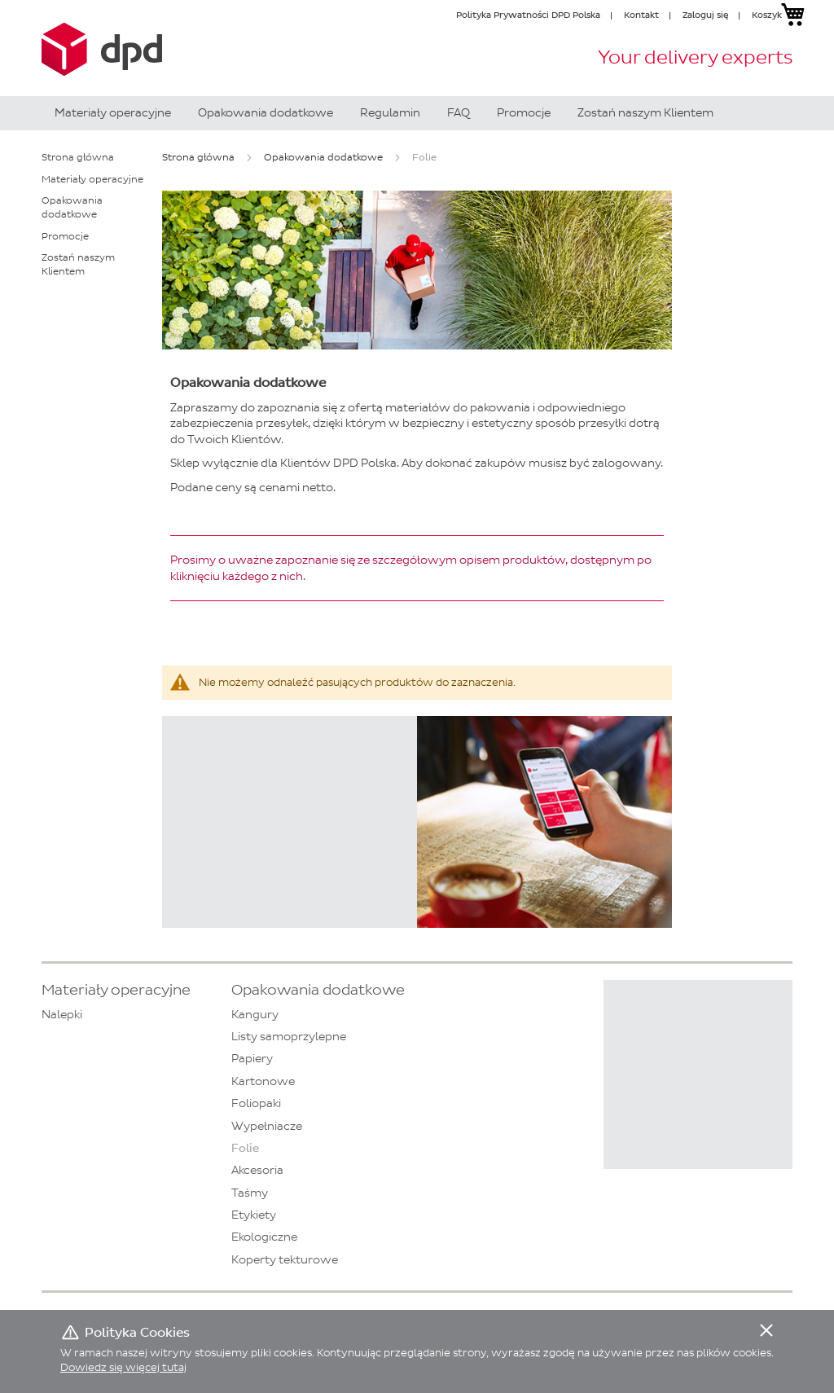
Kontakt (641, 14)
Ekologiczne (264, 1237)
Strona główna (198, 157)
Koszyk (767, 14)
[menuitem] (112, 113)
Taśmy (249, 1193)
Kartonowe (263, 1081)
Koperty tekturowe (284, 1260)
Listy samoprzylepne (288, 1037)
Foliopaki (256, 1103)
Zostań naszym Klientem (78, 264)
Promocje (65, 236)
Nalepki (62, 1015)
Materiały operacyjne (92, 179)
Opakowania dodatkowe (323, 157)
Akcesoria (257, 1170)
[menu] (417, 113)
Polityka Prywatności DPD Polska (528, 14)
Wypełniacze (266, 1126)
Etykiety (253, 1215)
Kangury (255, 1015)
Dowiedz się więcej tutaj (123, 1367)
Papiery (252, 1059)
